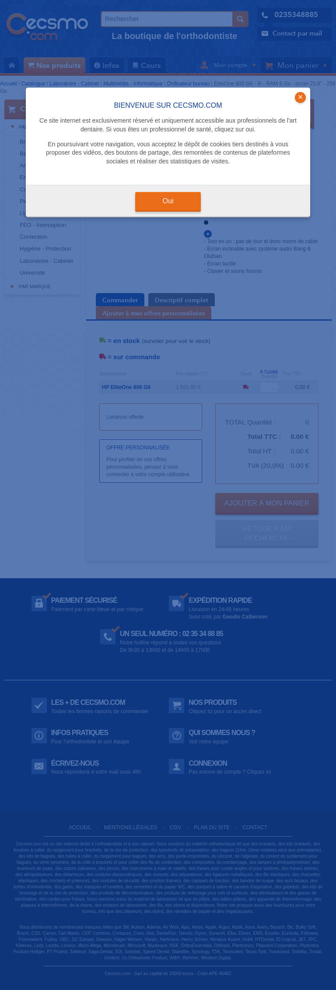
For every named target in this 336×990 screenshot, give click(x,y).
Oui (168, 201)
